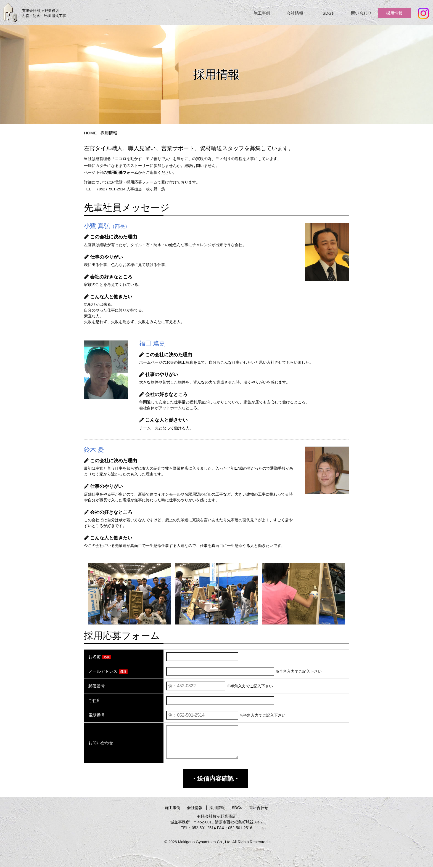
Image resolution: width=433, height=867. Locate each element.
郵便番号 (96, 686)
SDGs (328, 13)
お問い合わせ (100, 742)
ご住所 (94, 700)
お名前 (99, 656)
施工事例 (262, 13)
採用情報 (394, 13)
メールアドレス (108, 671)
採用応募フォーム (122, 172)
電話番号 (96, 715)
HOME (90, 133)
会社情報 (295, 13)
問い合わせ (361, 13)
